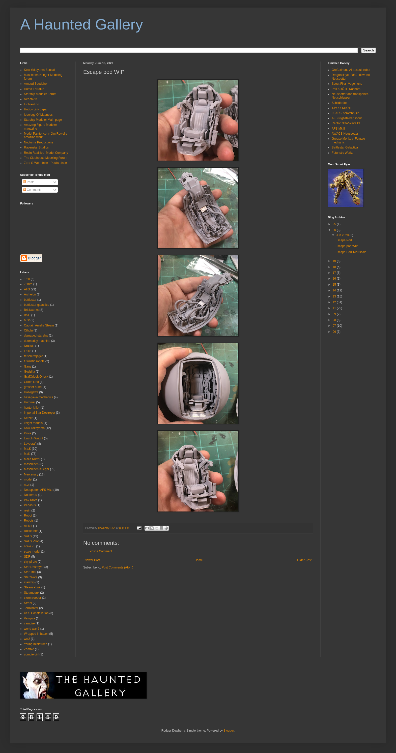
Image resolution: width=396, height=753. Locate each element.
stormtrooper (32, 597)
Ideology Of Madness (38, 114)
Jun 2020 (343, 235)
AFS (27, 289)
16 (335, 278)
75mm (28, 284)
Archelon (30, 294)
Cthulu (28, 330)
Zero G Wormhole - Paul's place (45, 163)
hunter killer (32, 407)
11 (335, 308)
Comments (32, 190)
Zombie (29, 649)
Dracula (29, 346)
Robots (29, 520)
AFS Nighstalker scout (347, 118)
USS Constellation (36, 613)
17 (335, 273)
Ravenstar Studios (36, 147)
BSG (27, 315)
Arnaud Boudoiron (36, 83)
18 (335, 267)
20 (335, 230)
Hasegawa (31, 392)
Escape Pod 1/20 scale (350, 252)
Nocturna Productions (38, 142)
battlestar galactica (36, 305)
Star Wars (30, 577)
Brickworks (31, 310)
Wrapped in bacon (36, 634)
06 (335, 332)
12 (335, 302)
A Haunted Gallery (81, 24)
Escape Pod (343, 240)
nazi (27, 485)
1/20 (27, 279)
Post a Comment (101, 551)
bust (27, 320)
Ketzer (28, 418)
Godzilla (29, 371)
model (28, 479)
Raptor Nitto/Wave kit (346, 123)
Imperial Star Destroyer (39, 412)
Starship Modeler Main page (43, 120)
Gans (27, 366)
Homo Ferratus (34, 89)
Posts (28, 182)
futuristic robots (34, 361)
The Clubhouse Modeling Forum (45, 158)
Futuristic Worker (343, 153)
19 (335, 261)
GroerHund (31, 382)
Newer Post (92, 560)
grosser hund (33, 387)
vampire (29, 623)
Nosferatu (30, 495)
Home (199, 560)
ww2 (27, 639)
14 (335, 290)
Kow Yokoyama (34, 428)
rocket (28, 526)
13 (335, 296)
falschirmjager (33, 356)
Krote (27, 433)
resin (27, 510)
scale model (32, 551)
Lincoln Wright (33, 438)
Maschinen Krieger (36, 469)
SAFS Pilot (31, 541)
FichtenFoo (31, 104)
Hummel (29, 402)
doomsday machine (37, 341)
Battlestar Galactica (345, 147)
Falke (27, 351)
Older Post (304, 560)
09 (335, 314)
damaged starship (36, 335)
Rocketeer (31, 531)
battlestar (30, 300)
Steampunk (31, 592)
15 (335, 284)
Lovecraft (30, 443)
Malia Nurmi (32, 459)
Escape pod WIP (346, 246)
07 (335, 325)
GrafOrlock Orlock (36, 376)
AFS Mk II (338, 128)
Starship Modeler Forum (40, 94)
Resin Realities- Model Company (46, 153)
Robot (28, 515)
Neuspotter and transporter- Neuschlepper (350, 95)
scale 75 (29, 546)
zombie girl (31, 654)
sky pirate (30, 561)
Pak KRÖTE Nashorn (346, 89)
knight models (33, 423)
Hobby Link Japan (36, 109)
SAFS (28, 536)
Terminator (31, 608)
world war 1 (31, 628)
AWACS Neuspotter (345, 133)
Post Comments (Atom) (117, 567)
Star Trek (30, 572)
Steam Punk (32, 587)
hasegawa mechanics (38, 397)
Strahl (28, 603)
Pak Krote (30, 500)
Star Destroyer (33, 567)
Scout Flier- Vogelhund (347, 83)
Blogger (228, 730)
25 (335, 224)
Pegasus (30, 505)
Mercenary (31, 474)
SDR (27, 556)
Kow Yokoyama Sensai (39, 70)
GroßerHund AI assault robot (351, 70)
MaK (27, 454)
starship (29, 582)
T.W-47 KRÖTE (342, 108)
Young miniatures (35, 644)
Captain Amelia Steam (39, 325)
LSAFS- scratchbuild (345, 113)
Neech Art (30, 99)
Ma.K (27, 448)
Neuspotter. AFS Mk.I (38, 490)
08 (335, 320)
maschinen (31, 464)
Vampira (29, 618)
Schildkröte (339, 103)
